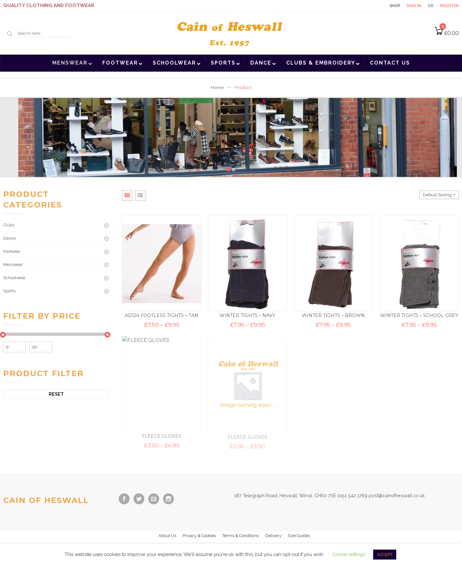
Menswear (13, 264)
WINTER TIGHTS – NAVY (247, 316)
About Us (167, 535)
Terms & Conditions (240, 535)
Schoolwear (14, 277)
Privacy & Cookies (199, 535)
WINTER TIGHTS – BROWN (333, 316)
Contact (372, 5)
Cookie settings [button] (348, 554)
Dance (9, 238)
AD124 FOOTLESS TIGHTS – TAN (161, 315)
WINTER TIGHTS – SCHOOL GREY (419, 316)
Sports (9, 290)
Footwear (12, 251)
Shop (394, 5)
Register (449, 5)
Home (217, 87)
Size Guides (299, 535)
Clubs (8, 225)
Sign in (413, 5)
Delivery (273, 535)
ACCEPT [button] (384, 554)
